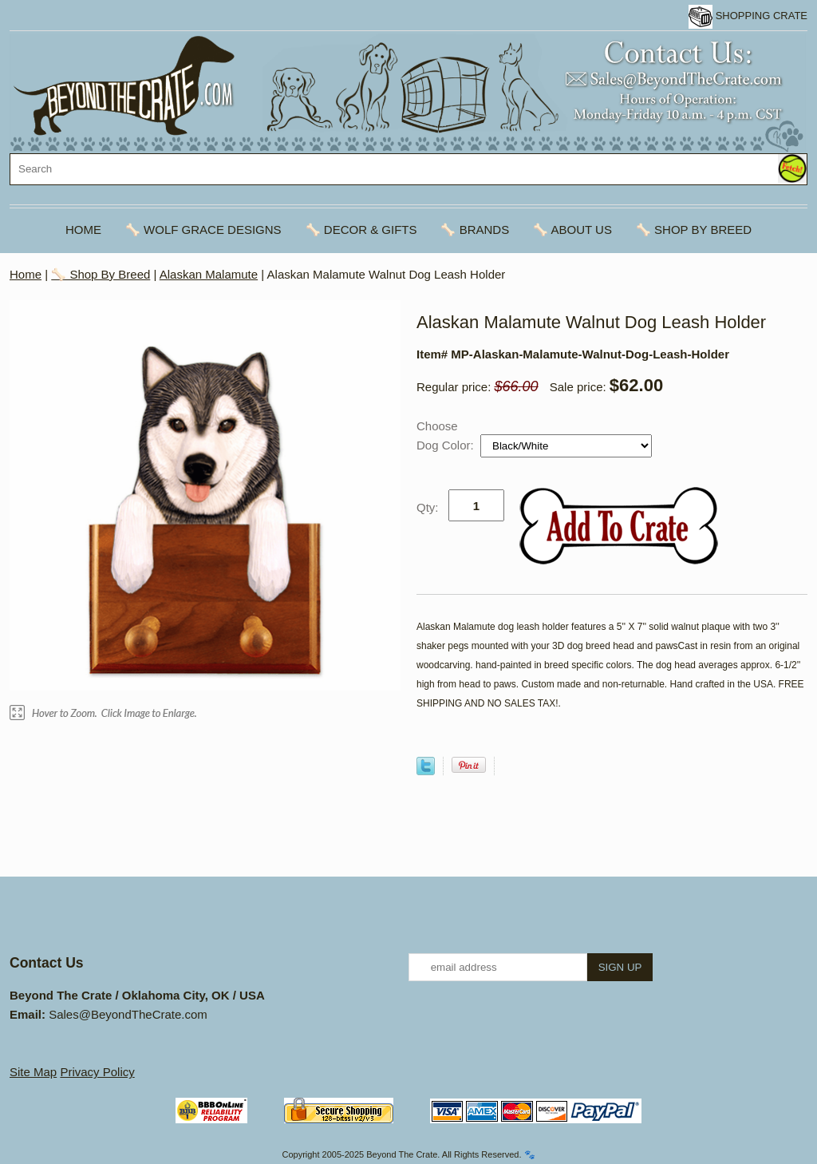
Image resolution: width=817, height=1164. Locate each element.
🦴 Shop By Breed (694, 229)
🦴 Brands (474, 229)
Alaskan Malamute (209, 274)
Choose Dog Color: (446, 435)
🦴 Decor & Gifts (361, 229)
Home (83, 229)
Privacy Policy (97, 1072)
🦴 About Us (572, 229)
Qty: (427, 507)
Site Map (33, 1072)
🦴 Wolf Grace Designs (203, 229)
